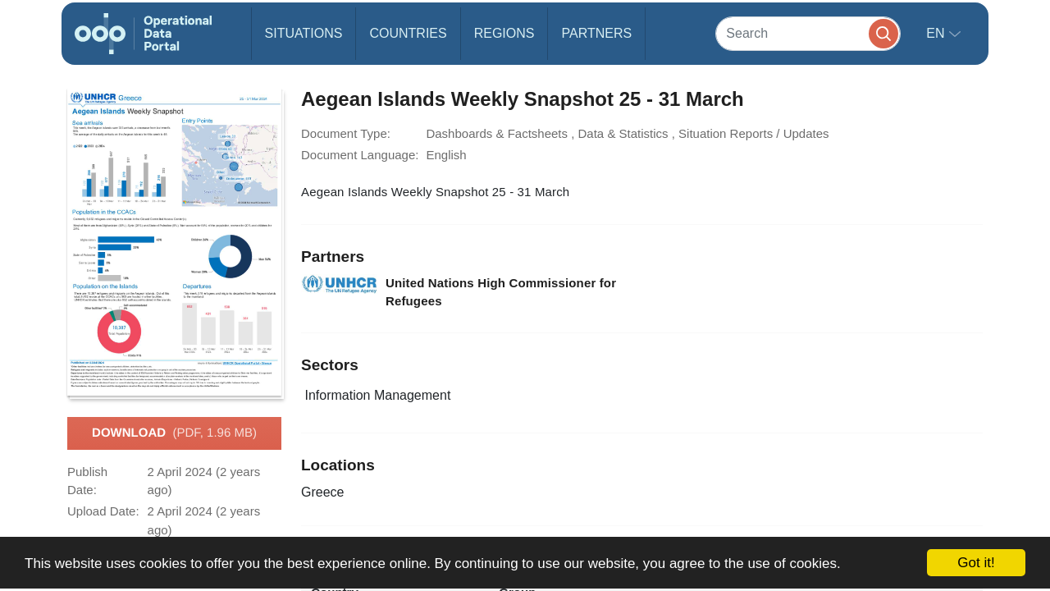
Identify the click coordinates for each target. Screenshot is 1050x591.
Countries (407, 33)
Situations (304, 33)
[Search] (808, 33)
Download (174, 433)
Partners (596, 33)
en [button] (937, 33)
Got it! (975, 562)
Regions (504, 33)
